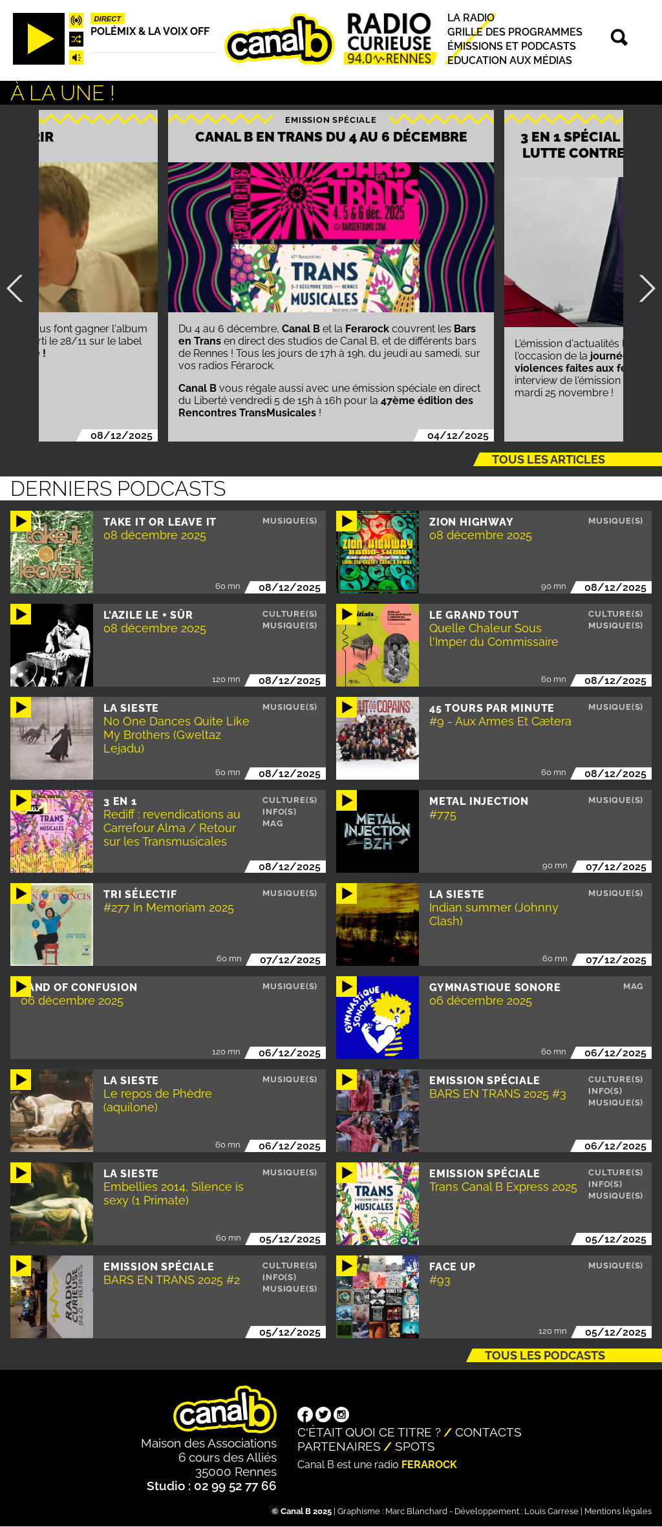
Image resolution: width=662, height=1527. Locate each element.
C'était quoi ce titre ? (369, 1432)
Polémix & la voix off (150, 31)
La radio (471, 18)
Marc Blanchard (416, 1511)
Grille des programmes (514, 32)
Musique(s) (289, 521)
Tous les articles (548, 459)
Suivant (642, 288)
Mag (272, 823)
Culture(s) (289, 614)
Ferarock (429, 1464)
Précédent (20, 288)
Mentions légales (618, 1511)
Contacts (488, 1432)
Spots (415, 1446)
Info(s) (279, 812)
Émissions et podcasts (511, 46)
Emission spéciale (331, 120)
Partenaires (339, 1446)
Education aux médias (509, 60)
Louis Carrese (551, 1511)
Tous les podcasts (545, 1355)
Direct (108, 19)
